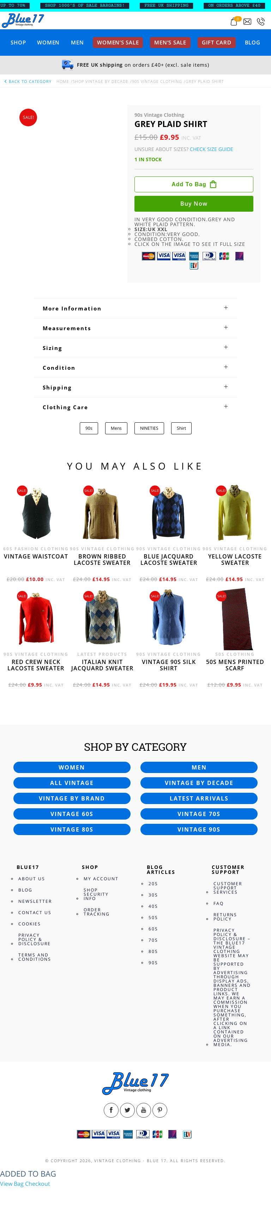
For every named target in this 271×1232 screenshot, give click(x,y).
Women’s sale (118, 42)
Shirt (181, 428)
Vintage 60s (72, 814)
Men (77, 42)
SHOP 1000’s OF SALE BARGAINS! (89, 5)
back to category (28, 81)
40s (153, 906)
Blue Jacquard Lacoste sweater (168, 559)
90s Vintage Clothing (157, 81)
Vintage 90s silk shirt (169, 665)
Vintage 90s (199, 829)
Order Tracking (97, 912)
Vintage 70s (199, 814)
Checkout (37, 1184)
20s (153, 884)
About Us (31, 879)
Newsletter (35, 901)
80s (153, 951)
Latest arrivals (199, 798)
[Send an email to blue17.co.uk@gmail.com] (247, 22)
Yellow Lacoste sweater (235, 559)
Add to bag (188, 184)
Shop (18, 42)
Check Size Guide (211, 149)
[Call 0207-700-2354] (260, 22)
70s (153, 940)
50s (153, 917)
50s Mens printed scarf (235, 665)
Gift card (216, 42)
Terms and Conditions (34, 957)
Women (48, 42)
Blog (252, 42)
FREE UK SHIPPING (171, 5)
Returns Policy (225, 917)
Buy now (193, 203)
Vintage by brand (72, 798)
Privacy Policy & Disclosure (34, 939)
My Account (101, 879)
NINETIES (149, 428)
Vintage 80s (72, 829)
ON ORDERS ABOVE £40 (239, 5)
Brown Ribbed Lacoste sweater (102, 559)
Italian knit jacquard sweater (102, 665)
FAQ (218, 903)
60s (153, 929)
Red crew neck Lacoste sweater (35, 665)
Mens (116, 428)
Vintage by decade (199, 783)
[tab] (135, 308)
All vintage (72, 783)
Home (62, 81)
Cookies (29, 924)
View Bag (12, 1184)
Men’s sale (170, 42)
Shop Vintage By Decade (100, 81)
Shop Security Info (96, 894)
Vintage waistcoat (36, 556)
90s (88, 428)
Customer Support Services (227, 888)
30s (153, 895)
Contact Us (35, 913)
